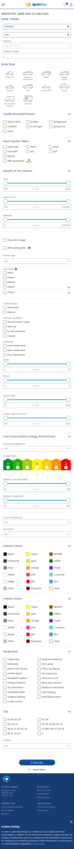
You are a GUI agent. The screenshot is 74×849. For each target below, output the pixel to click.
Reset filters (39, 769)
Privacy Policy (38, 843)
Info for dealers (7, 810)
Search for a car (43, 790)
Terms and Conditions (46, 807)
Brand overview (43, 797)
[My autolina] (71, 4)
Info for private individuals (12, 807)
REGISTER (5, 814)
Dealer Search (43, 794)
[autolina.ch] (36, 4)
